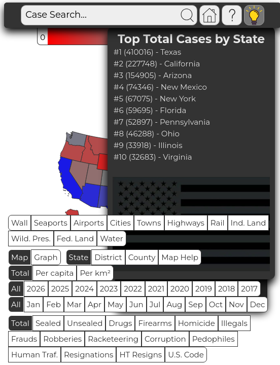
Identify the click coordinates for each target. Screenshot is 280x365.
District (108, 257)
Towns (149, 223)
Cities (120, 223)
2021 (156, 289)
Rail (218, 223)
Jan (34, 304)
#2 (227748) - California (157, 63)
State (79, 257)
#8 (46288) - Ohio (147, 133)
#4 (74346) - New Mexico (160, 87)
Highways (185, 223)
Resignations (89, 354)
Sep (195, 304)
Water (111, 238)
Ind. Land (248, 223)
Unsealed (84, 323)
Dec (257, 304)
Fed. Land (75, 238)
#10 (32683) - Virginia (153, 157)
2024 (84, 289)
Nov (236, 304)
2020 (179, 289)
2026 (36, 289)
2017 (249, 289)
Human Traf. (34, 354)
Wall (19, 223)
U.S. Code (186, 354)
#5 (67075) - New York (155, 98)
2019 (203, 289)
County (142, 257)
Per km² (95, 273)
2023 (109, 289)
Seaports (50, 223)
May (115, 304)
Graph (45, 257)
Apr (94, 304)
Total (20, 273)
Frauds (24, 339)
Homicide (196, 323)
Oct (216, 304)
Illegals (234, 323)
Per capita (55, 273)
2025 (60, 289)
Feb (53, 304)
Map (19, 257)
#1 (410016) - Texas (147, 52)
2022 (133, 289)
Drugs (120, 323)
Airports (89, 223)
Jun (136, 304)
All (16, 289)
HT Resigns (140, 354)
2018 (226, 289)
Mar (74, 304)
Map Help (179, 257)
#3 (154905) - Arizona (153, 75)
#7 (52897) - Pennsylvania (162, 122)
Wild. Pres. (31, 238)
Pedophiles (213, 339)
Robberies (62, 339)
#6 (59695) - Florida (150, 110)
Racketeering (113, 339)
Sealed (48, 323)
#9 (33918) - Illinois (148, 145)
